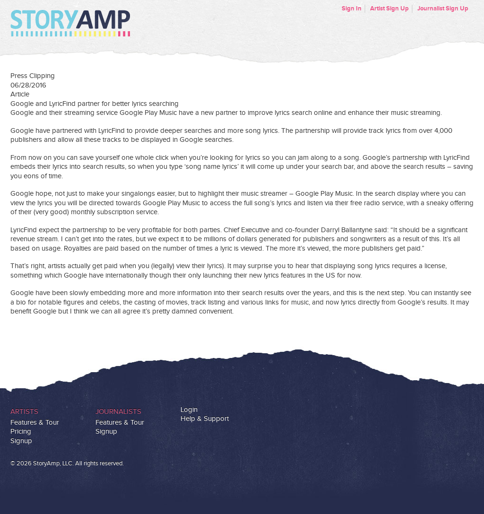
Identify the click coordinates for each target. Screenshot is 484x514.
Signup (21, 441)
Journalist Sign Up (442, 8)
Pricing (20, 431)
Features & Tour (34, 422)
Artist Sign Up (389, 8)
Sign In (352, 8)
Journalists (118, 412)
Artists (24, 412)
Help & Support (205, 419)
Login (189, 410)
